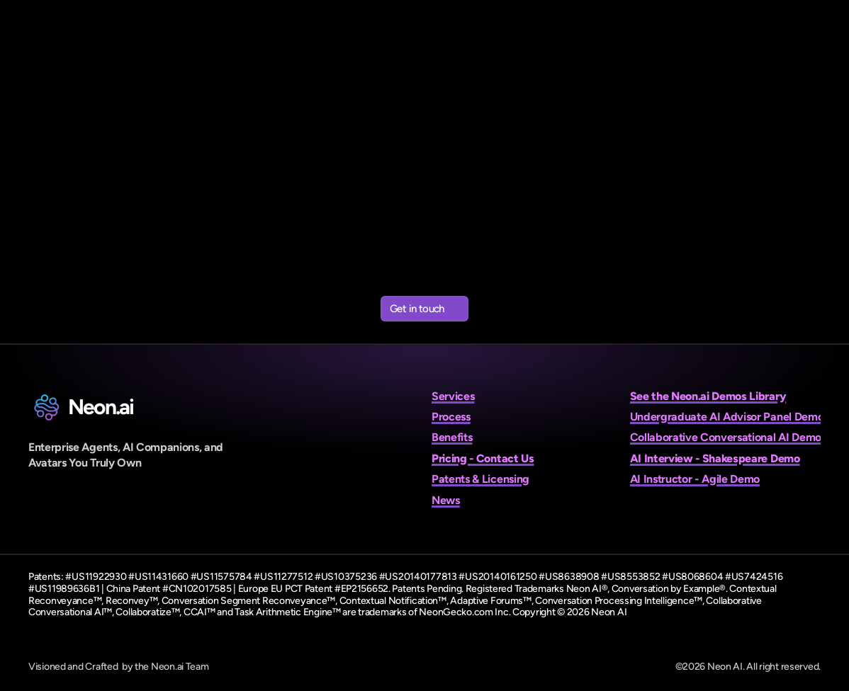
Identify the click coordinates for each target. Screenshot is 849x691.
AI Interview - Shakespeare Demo (715, 458)
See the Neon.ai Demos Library (708, 396)
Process (451, 416)
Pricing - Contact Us (483, 458)
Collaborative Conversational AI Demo (725, 437)
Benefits (452, 437)
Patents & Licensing (480, 479)
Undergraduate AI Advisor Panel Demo (727, 416)
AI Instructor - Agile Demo (695, 479)
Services (453, 396)
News (446, 500)
